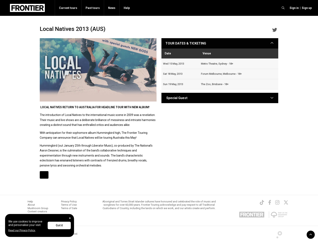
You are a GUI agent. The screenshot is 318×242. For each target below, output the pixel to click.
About (31, 204)
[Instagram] (277, 202)
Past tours (93, 8)
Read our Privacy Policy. (21, 230)
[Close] (70, 218)
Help (127, 8)
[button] (294, 8)
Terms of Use (69, 204)
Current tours (68, 8)
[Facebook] (269, 202)
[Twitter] (286, 202)
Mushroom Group (38, 208)
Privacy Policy (69, 201)
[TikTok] (262, 202)
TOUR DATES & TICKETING (185, 43)
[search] (283, 7)
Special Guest (176, 98)
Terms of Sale (69, 208)
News (111, 8)
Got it (59, 225)
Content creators (37, 211)
